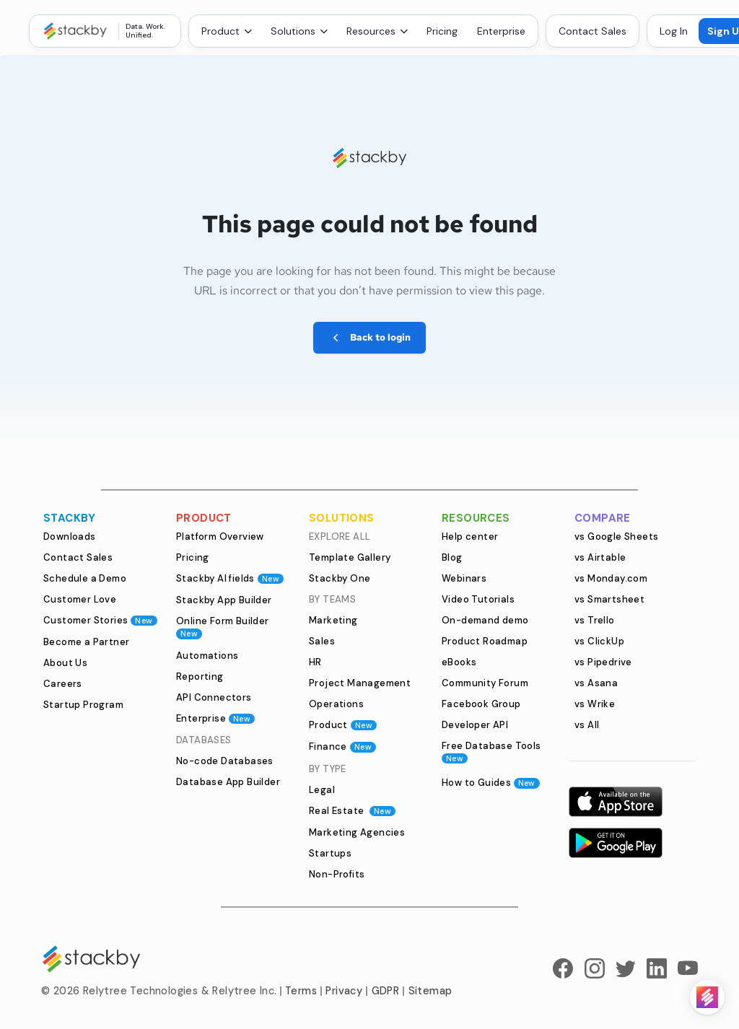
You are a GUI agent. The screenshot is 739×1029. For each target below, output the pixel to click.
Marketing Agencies (357, 832)
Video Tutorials (478, 599)
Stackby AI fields (230, 578)
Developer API (475, 725)
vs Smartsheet (609, 599)
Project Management (360, 683)
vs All (586, 725)
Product (343, 725)
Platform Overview (220, 536)
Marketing (333, 620)
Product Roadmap (485, 641)
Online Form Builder (222, 627)
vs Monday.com (610, 578)
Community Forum (485, 683)
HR (315, 662)
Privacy (343, 990)
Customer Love (79, 599)
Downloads (69, 536)
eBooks (459, 662)
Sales (322, 641)
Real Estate (352, 811)
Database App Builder (228, 782)
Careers (62, 684)
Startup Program (83, 705)
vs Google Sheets (616, 536)
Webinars (464, 578)
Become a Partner (86, 642)
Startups (330, 853)
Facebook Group (481, 704)
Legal (322, 790)
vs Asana (596, 683)
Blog (452, 557)
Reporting (200, 676)
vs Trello (594, 620)
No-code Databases (225, 761)
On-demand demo (485, 620)
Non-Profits (336, 874)
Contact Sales (592, 31)
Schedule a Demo (84, 578)
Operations (336, 704)
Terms (301, 990)
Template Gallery (349, 557)
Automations (207, 655)
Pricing (442, 31)
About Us (65, 663)
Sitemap (430, 990)
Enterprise (501, 31)
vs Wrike (594, 704)
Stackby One (339, 578)
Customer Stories (100, 620)
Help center (470, 536)
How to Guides (491, 782)
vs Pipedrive (603, 662)
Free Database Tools (491, 751)
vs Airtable (600, 557)
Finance (342, 746)
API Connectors (214, 697)
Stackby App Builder (224, 600)
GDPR (386, 990)
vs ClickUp (599, 641)
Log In (674, 31)
